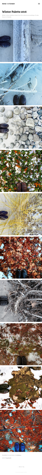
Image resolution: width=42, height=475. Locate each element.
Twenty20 (8, 458)
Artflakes (18, 455)
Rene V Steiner (8, 4)
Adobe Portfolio (23, 472)
